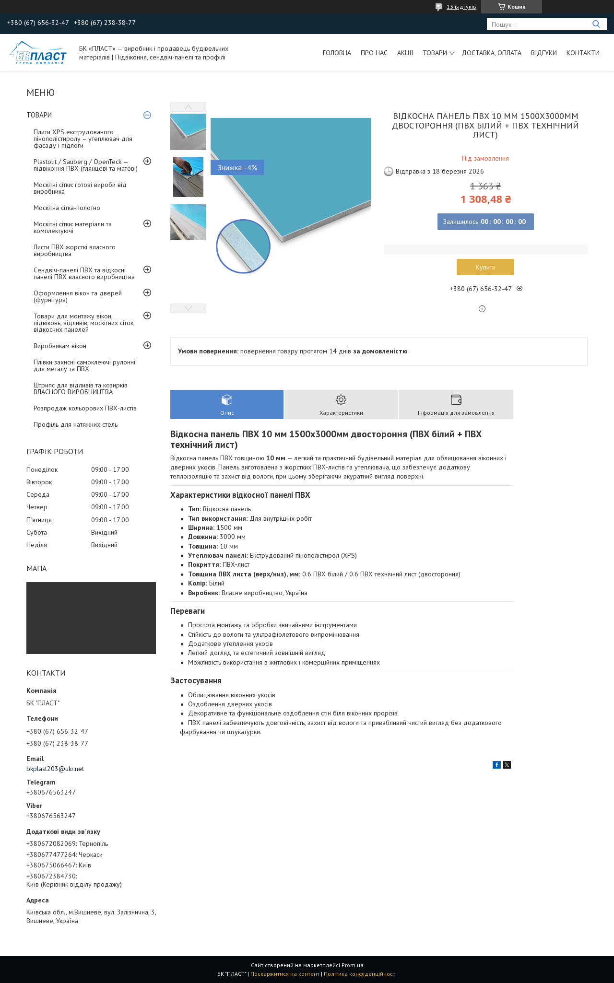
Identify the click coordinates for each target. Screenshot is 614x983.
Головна (337, 52)
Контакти (583, 52)
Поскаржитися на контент (284, 973)
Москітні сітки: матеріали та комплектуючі (73, 227)
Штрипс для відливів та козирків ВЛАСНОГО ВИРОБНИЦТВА (81, 388)
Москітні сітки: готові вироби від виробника (80, 188)
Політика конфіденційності (360, 973)
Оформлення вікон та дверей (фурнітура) (78, 296)
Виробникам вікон (60, 345)
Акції (405, 52)
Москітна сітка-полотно (67, 207)
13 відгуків (461, 6)
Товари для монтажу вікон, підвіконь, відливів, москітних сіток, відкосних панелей (84, 323)
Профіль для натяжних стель (76, 424)
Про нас (374, 52)
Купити (486, 267)
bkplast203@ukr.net (55, 768)
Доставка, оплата (491, 52)
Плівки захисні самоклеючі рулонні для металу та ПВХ (84, 365)
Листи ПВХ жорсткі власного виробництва (75, 250)
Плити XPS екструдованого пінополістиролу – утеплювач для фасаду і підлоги (83, 139)
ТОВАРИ (435, 52)
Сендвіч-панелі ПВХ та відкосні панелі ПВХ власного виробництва (84, 273)
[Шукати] (596, 24)
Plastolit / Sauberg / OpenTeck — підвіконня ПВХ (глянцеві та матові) (86, 165)
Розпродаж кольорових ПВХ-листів (85, 408)
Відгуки (544, 52)
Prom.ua (353, 965)
